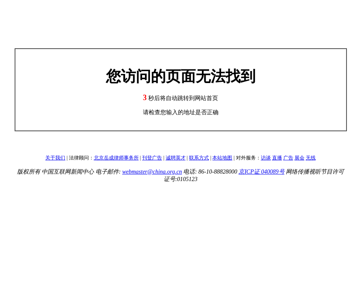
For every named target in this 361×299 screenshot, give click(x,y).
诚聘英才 (176, 158)
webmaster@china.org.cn (152, 172)
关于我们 (55, 158)
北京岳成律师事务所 (116, 158)
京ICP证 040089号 (261, 172)
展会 (300, 158)
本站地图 (222, 158)
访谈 (266, 158)
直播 (277, 158)
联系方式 (199, 158)
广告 (288, 158)
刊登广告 (152, 158)
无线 (311, 158)
